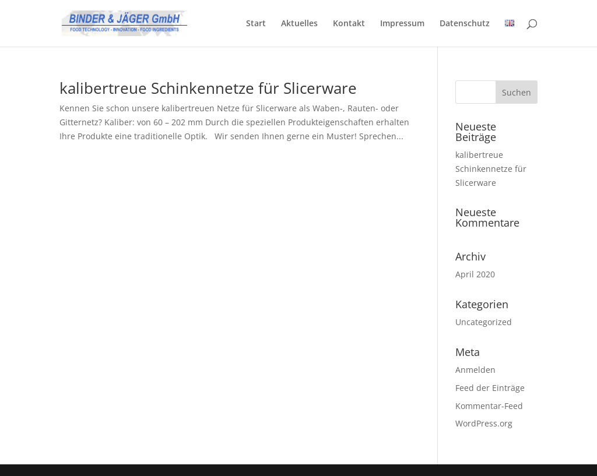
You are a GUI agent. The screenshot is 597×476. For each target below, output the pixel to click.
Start (256, 24)
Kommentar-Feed (489, 405)
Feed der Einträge (490, 387)
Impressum (402, 24)
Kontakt (349, 24)
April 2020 (475, 274)
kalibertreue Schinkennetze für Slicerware (208, 87)
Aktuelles (299, 24)
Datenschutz (465, 24)
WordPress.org (483, 423)
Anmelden (475, 369)
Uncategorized (483, 321)
